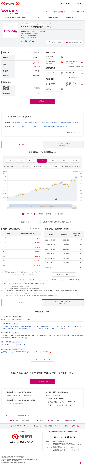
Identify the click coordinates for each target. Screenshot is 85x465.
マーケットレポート (52, 17)
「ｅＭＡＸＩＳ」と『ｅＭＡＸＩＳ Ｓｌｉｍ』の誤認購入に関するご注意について (41, 126)
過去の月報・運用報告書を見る (76, 66)
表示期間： (26, 166)
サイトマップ (67, 12)
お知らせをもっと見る (73, 132)
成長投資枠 (50, 23)
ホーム (2, 415)
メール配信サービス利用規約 (70, 426)
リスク (24, 41)
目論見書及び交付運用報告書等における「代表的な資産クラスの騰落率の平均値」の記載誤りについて (46, 122)
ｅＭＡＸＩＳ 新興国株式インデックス (20, 415)
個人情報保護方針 (51, 426)
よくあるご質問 (58, 12)
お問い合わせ (48, 12)
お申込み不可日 (50, 84)
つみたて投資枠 (42, 23)
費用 (31, 41)
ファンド (37, 17)
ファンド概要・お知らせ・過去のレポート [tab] (63, 144)
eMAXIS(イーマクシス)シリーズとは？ (21, 420)
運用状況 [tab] (21, 144)
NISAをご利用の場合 (14, 426)
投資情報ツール (70, 17)
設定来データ (54, 89)
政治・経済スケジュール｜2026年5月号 (14, 344)
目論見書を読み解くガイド (77, 77)
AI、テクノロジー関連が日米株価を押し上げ (15, 319)
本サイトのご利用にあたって (33, 426)
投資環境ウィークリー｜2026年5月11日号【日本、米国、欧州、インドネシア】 (26, 352)
